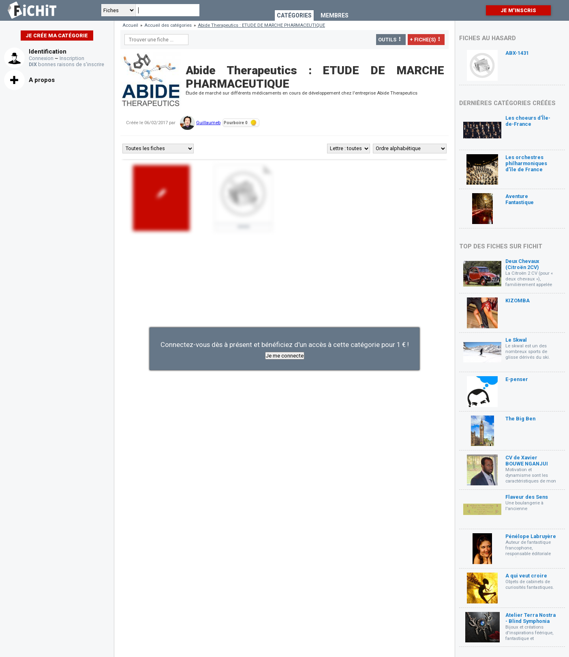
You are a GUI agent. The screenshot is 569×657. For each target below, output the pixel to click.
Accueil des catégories (168, 25)
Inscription (72, 58)
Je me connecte (285, 356)
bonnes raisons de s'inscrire (66, 64)
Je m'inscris (518, 10)
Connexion (41, 58)
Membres (335, 15)
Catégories (294, 15)
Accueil (130, 25)
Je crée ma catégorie (57, 35)
